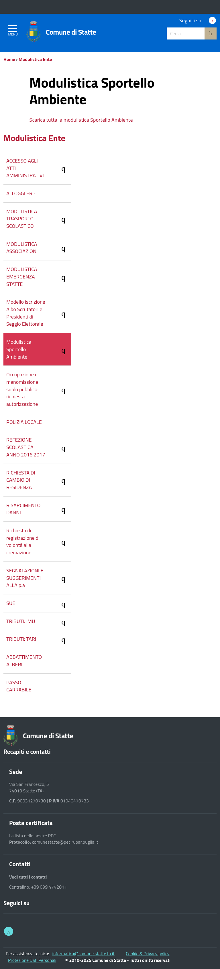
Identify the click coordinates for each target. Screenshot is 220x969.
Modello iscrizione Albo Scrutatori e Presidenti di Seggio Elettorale (38, 313)
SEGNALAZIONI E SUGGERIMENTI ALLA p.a (38, 578)
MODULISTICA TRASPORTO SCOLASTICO (38, 218)
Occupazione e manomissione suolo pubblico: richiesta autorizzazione (38, 389)
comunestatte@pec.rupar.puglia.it (65, 842)
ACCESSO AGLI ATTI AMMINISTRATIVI (38, 168)
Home (9, 59)
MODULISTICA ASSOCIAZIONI (38, 247)
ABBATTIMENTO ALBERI (24, 660)
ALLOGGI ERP (21, 193)
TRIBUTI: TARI (38, 639)
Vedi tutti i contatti (28, 877)
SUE (38, 604)
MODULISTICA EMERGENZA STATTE (38, 276)
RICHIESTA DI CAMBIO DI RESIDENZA (38, 480)
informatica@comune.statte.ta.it (83, 953)
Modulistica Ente (35, 59)
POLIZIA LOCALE (24, 422)
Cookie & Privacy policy (147, 953)
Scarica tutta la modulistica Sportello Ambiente (81, 120)
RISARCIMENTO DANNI (38, 509)
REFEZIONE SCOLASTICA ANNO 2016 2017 (38, 447)
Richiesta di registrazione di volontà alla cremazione (38, 541)
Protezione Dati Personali (32, 960)
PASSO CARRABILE (18, 686)
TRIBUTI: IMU (38, 622)
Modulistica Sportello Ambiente (38, 349)
